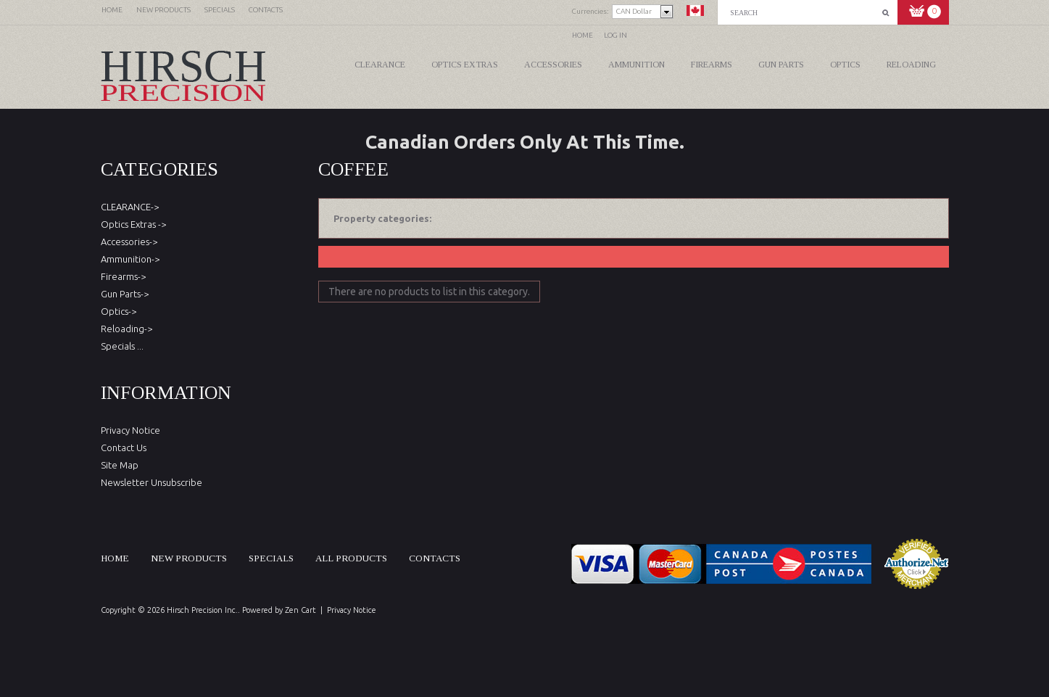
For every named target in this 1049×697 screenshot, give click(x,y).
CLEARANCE (379, 64)
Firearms (711, 64)
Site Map (119, 465)
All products (351, 558)
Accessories (553, 64)
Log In (615, 35)
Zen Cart (300, 610)
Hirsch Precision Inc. (202, 610)
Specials (271, 558)
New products (189, 558)
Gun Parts (781, 64)
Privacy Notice (130, 430)
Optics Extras (464, 64)
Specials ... (122, 346)
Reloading (911, 64)
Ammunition (636, 64)
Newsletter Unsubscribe (151, 482)
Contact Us (123, 447)
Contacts (434, 558)
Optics (845, 64)
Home (582, 35)
